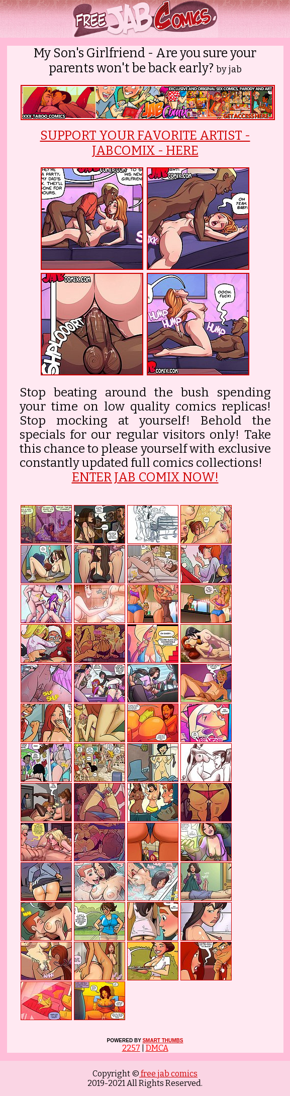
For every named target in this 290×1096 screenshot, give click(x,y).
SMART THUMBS (162, 1040)
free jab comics (168, 1073)
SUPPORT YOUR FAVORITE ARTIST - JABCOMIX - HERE (145, 143)
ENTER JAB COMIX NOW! (145, 477)
